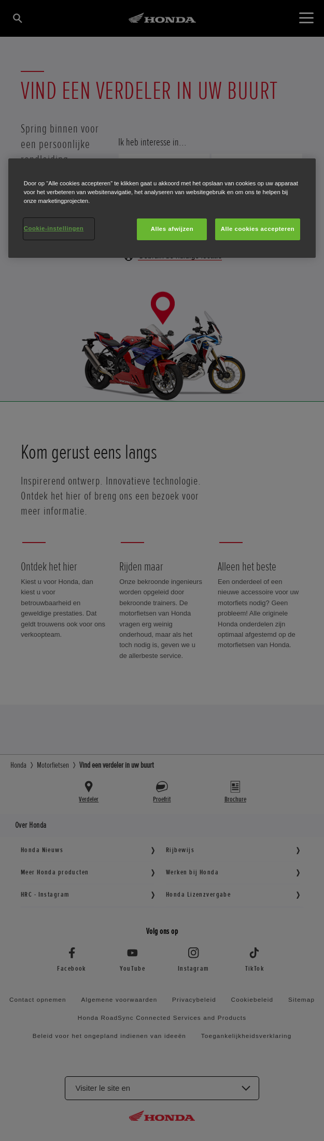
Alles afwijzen (172, 229)
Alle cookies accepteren (258, 229)
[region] (162, 208)
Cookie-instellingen (54, 228)
